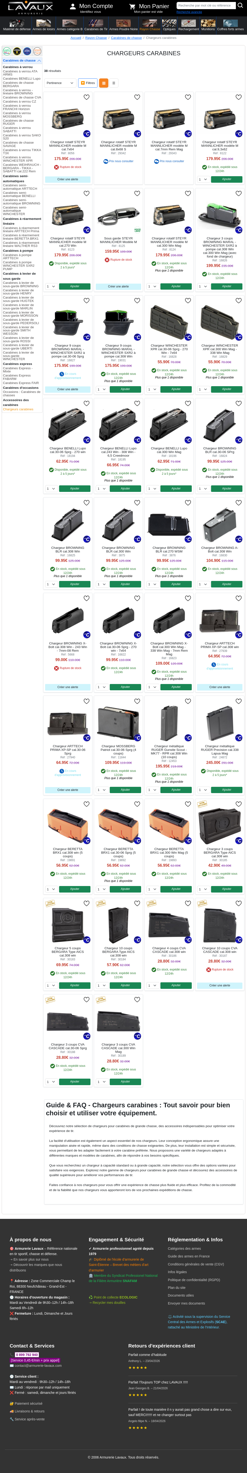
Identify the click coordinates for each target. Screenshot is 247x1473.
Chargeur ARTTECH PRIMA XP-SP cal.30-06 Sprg (67, 749)
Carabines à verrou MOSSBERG (17, 114)
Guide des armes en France (189, 1256)
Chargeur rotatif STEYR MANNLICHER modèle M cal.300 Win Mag (169, 242)
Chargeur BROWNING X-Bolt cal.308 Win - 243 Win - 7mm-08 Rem (67, 647)
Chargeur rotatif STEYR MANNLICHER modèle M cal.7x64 (67, 145)
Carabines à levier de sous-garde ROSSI (18, 339)
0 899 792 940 (27, 1355)
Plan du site (176, 1288)
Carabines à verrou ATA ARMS (20, 73)
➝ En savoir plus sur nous (29, 1259)
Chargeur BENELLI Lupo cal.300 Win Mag (169, 450)
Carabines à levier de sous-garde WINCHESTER (18, 356)
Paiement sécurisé (28, 1403)
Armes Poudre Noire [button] (123, 25)
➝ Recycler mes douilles (107, 1303)
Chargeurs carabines (18, 409)
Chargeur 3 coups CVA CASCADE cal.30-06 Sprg (68, 1046)
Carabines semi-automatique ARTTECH (20, 186)
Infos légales (177, 1272)
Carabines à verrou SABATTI (17, 129)
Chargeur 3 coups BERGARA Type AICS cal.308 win (220, 852)
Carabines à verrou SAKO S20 (22, 136)
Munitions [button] (208, 25)
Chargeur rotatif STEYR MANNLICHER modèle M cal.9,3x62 (219, 145)
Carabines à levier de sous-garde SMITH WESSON (18, 330)
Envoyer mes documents (186, 1303)
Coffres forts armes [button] (230, 25)
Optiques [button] (169, 25)
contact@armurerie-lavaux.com (38, 1366)
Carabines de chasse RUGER (18, 122)
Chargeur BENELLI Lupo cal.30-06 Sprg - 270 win (68, 450)
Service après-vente (30, 1419)
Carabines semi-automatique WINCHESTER (15, 211)
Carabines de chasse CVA (22, 97)
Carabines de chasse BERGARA (18, 84)
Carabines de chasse (126, 38)
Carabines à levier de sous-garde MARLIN (18, 306)
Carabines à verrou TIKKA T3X (22, 151)
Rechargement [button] (188, 25)
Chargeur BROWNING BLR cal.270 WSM (169, 549)
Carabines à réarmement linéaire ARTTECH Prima (21, 229)
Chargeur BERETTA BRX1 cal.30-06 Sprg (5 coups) (118, 852)
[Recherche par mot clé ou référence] (206, 5)
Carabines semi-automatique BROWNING (21, 201)
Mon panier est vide (148, 12)
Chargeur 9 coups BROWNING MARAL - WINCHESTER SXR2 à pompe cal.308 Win (118, 351)
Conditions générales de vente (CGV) (196, 1264)
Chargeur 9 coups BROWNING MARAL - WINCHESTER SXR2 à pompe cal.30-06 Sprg (68, 351)
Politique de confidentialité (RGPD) (194, 1280)
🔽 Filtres (88, 83)
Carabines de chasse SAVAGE (18, 144)
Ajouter (226, 179)
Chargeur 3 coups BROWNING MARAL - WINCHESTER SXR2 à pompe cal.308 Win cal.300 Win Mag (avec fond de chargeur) (220, 247)
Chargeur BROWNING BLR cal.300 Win (118, 549)
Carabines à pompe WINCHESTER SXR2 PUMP (18, 265)
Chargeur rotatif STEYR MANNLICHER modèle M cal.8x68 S (118, 145)
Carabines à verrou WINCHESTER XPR (18, 158)
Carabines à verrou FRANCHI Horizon (17, 107)
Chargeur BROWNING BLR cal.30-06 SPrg (219, 450)
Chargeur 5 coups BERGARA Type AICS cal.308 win (68, 951)
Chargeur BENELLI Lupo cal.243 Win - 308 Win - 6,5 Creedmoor (118, 452)
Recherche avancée (189, 12)
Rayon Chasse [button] (150, 25)
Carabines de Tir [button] (95, 25)
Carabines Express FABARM (17, 377)
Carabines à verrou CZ (19, 101)
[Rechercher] (240, 5)
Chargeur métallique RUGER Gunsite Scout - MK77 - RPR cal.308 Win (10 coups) (169, 751)
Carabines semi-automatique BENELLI (19, 194)
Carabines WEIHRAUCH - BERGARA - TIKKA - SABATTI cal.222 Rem (22, 168)
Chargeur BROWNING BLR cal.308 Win (67, 549)
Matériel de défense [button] (17, 25)
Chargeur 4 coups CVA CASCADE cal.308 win (169, 950)
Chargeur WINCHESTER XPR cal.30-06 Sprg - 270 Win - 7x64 (169, 349)
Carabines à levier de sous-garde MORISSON (20, 314)
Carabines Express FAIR (21, 383)
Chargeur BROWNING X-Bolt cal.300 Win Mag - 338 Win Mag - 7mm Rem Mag (169, 649)
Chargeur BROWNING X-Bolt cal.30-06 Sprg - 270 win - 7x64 (118, 647)
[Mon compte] (73, 6)
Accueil (75, 38)
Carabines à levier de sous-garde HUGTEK (18, 299)
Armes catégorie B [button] (69, 25)
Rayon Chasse (96, 38)
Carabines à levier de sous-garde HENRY (18, 291)
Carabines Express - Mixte (18, 369)
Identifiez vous (90, 12)
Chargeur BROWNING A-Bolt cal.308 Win (219, 549)
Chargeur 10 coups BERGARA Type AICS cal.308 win (118, 951)
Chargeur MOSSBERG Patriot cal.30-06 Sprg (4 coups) (118, 749)
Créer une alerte (67, 179)
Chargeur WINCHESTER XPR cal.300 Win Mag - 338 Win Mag (219, 349)
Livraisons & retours (30, 1411)
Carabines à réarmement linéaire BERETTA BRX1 (21, 236)
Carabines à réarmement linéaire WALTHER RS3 (21, 244)
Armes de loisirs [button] (44, 25)
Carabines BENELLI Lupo (22, 78)
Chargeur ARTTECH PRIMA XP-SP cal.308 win (220, 645)
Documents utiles (181, 1295)
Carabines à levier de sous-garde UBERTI (18, 346)
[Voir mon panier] (132, 6)
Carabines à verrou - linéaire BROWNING (18, 91)
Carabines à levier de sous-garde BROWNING (21, 284)
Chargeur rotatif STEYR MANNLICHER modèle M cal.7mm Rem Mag (169, 145)
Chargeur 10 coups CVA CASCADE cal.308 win (219, 950)
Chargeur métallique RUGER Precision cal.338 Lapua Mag (220, 749)
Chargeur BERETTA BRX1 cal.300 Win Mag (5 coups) (169, 852)
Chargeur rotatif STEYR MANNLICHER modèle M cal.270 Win (67, 242)
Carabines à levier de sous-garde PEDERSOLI (21, 321)
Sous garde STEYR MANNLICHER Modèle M (118, 240)
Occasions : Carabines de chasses (22, 393)
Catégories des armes (184, 1248)
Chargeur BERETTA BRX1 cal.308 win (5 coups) (67, 852)
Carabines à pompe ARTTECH (17, 256)
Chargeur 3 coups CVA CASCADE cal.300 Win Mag (119, 1048)
